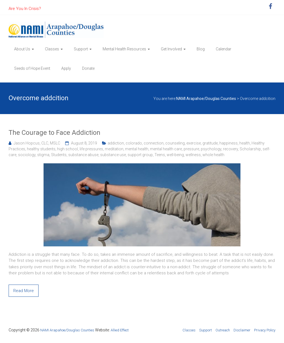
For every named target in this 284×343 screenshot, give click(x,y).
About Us (22, 49)
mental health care (166, 149)
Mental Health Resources (124, 49)
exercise (193, 143)
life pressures (91, 149)
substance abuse (83, 155)
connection (154, 143)
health (244, 143)
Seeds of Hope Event (32, 68)
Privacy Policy (264, 330)
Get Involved (171, 49)
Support (81, 49)
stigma (43, 155)
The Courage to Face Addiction (54, 132)
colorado (134, 143)
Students (59, 155)
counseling (175, 143)
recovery (230, 149)
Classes (52, 49)
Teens (159, 155)
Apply (66, 68)
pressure (191, 149)
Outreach (222, 330)
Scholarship (250, 149)
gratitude (210, 143)
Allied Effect (120, 330)
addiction (116, 143)
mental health (136, 149)
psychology (211, 149)
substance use (113, 155)
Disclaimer (242, 330)
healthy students (41, 149)
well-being (175, 155)
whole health (213, 155)
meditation (114, 149)
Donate (88, 68)
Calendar (223, 49)
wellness (193, 155)
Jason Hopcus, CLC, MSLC (37, 143)
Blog (201, 49)
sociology (27, 155)
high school (67, 149)
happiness (228, 143)
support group (140, 155)
